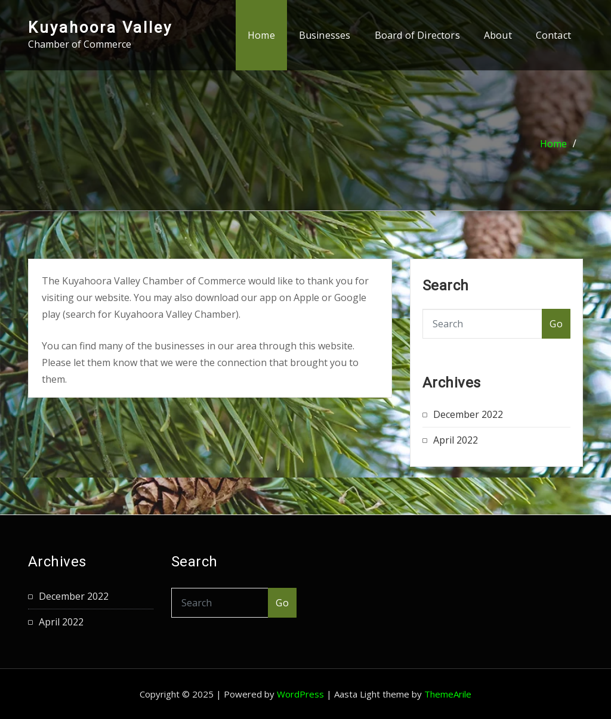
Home (261, 35)
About (498, 35)
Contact (553, 35)
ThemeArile (447, 694)
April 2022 (455, 440)
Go (556, 323)
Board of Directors (417, 35)
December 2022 (468, 414)
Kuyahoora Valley (100, 27)
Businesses (325, 35)
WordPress (300, 694)
